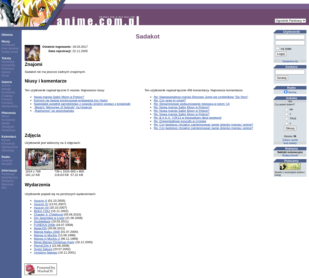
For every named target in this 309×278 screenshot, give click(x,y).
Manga (6, 89)
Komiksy (7, 102)
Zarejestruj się (290, 61)
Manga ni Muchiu (45, 235)
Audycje (7, 160)
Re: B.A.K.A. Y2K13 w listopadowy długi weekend (187, 117)
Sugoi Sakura (43, 249)
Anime (6, 85)
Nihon (6, 116)
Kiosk (5, 75)
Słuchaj (290, 92)
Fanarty (7, 99)
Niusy (6, 41)
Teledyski (8, 126)
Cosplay (7, 96)
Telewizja (8, 150)
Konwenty (8, 65)
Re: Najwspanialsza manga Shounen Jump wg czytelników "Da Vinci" (201, 97)
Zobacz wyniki (290, 140)
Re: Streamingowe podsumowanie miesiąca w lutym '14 (191, 104)
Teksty (6, 58)
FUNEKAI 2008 (44, 225)
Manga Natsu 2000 (47, 232)
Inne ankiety (290, 143)
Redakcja (8, 174)
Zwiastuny (8, 130)
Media (6, 123)
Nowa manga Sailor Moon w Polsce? (59, 97)
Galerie (7, 82)
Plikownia (9, 113)
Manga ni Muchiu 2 (47, 238)
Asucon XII (41, 207)
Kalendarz (9, 136)
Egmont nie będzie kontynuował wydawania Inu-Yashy (71, 100)
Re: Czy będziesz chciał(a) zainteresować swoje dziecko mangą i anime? (203, 124)
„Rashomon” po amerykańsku (54, 110)
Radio (6, 157)
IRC (4, 187)
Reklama (8, 181)
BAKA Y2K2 (42, 211)
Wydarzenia (10, 106)
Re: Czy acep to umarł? (170, 100)
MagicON (40, 228)
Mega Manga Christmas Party (54, 242)
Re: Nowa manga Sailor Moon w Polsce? (181, 107)
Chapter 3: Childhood (48, 214)
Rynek (6, 140)
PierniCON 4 (42, 245)
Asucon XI (41, 204)
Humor (6, 72)
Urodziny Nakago (45, 252)
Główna (7, 34)
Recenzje (8, 61)
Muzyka (7, 164)
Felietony (8, 68)
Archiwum (8, 45)
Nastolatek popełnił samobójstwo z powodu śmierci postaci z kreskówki (82, 104)
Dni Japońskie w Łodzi (49, 218)
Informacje (9, 170)
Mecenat (7, 184)
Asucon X (40, 200)
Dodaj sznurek (290, 155)
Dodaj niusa (10, 51)
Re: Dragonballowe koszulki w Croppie (180, 121)
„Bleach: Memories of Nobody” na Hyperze (63, 107)
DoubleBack (42, 221)
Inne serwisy (10, 48)
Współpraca (10, 177)
